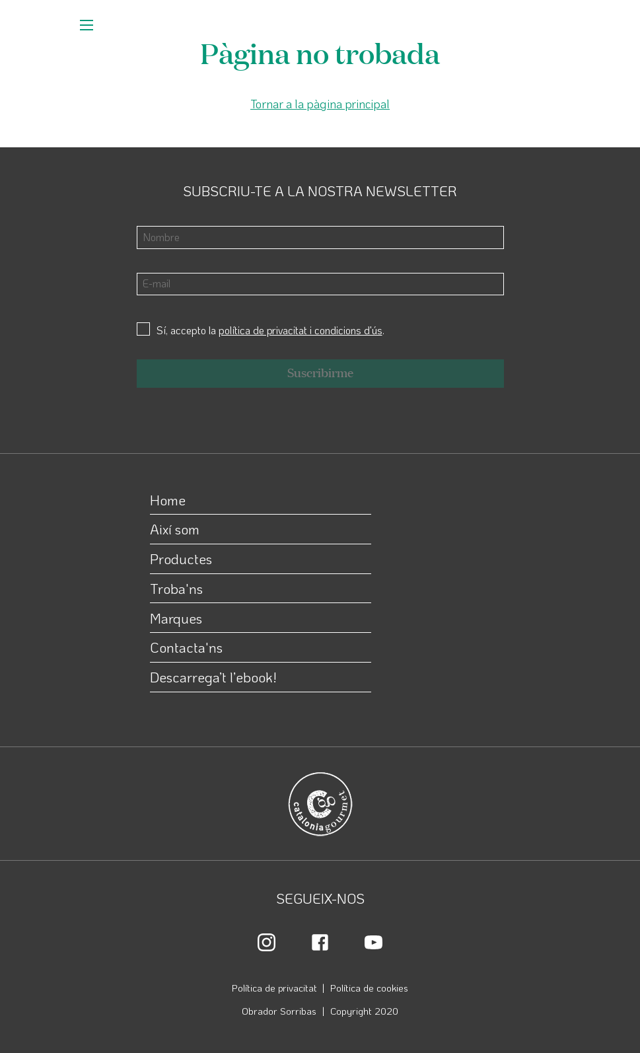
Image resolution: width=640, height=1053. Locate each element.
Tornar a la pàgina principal (320, 104)
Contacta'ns (186, 647)
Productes (181, 558)
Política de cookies (369, 987)
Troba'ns (176, 588)
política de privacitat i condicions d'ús (300, 330)
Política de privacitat (274, 987)
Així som (174, 529)
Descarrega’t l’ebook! (213, 677)
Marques (176, 618)
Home (168, 500)
